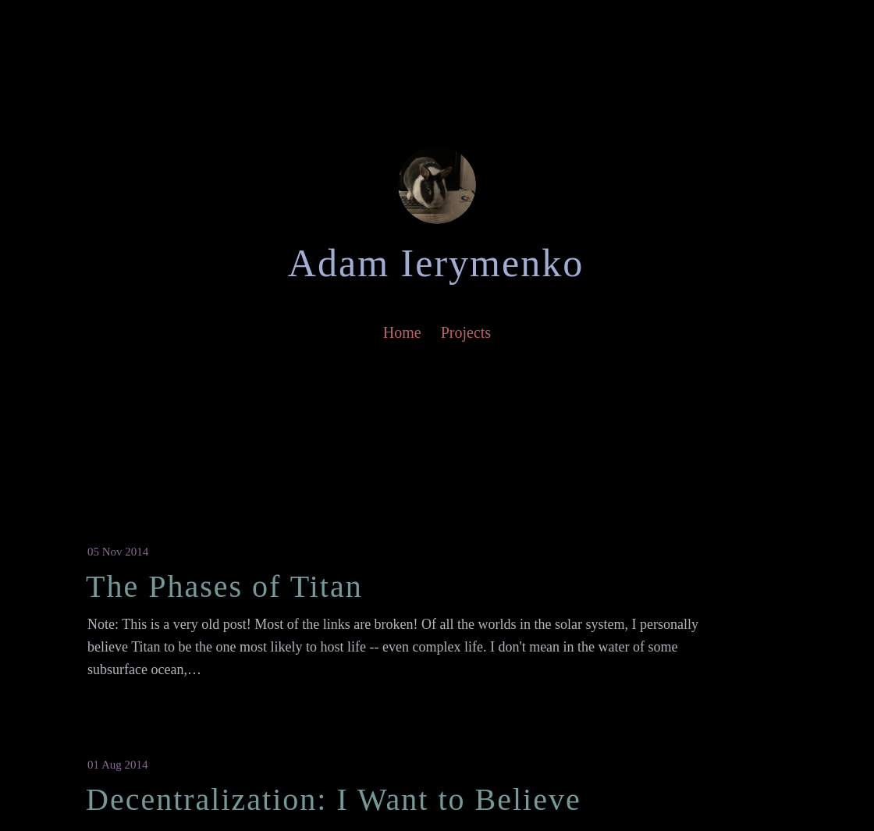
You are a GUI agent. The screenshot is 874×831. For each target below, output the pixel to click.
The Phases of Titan (224, 586)
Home (402, 332)
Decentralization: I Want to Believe (333, 799)
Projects (466, 332)
